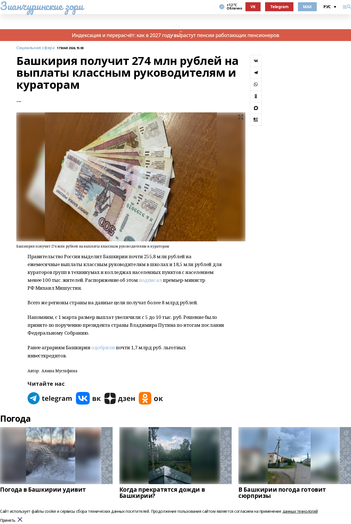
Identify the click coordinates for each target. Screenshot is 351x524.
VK (252, 6)
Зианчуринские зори (41, 5)
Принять (7, 520)
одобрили (103, 347)
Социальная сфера (35, 48)
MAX (307, 6)
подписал (150, 280)
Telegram (279, 6)
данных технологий (300, 511)
